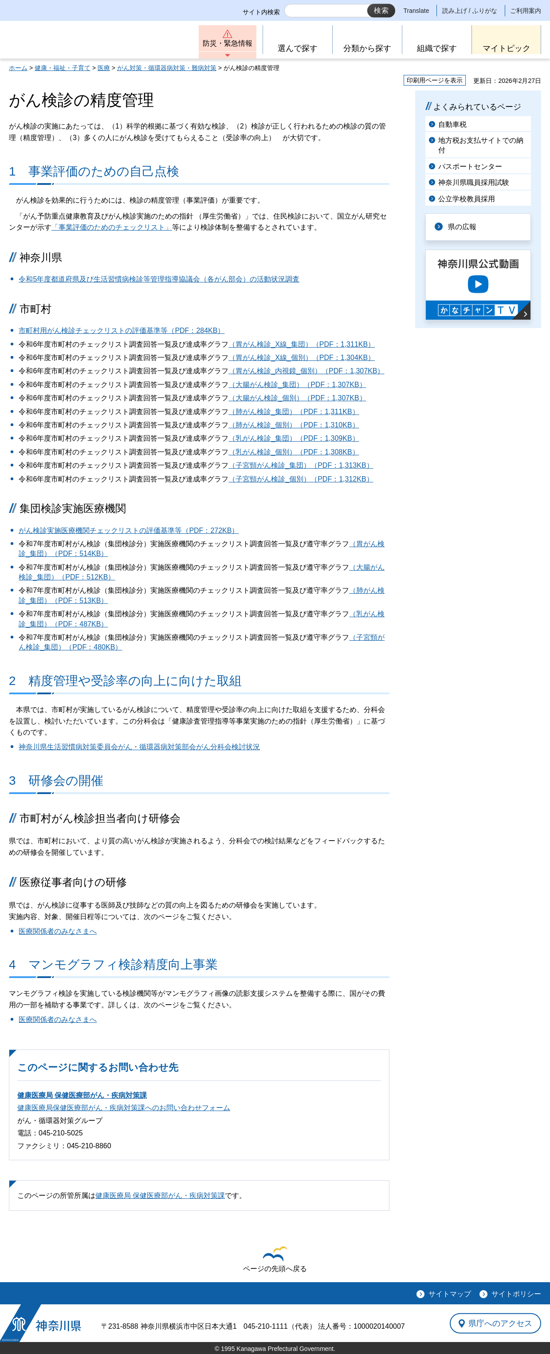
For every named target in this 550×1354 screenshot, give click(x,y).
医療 (104, 67)
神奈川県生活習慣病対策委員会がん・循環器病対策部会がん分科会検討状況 (139, 747)
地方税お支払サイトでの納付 (480, 145)
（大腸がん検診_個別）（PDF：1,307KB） (297, 398)
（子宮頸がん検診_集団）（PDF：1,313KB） (300, 465)
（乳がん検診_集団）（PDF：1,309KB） (293, 438)
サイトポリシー (516, 1294)
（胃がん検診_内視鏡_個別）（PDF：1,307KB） (306, 371)
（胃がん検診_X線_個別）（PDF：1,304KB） (301, 357)
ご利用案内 (525, 10)
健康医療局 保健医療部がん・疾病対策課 (82, 1095)
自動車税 (452, 124)
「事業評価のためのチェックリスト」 (111, 227)
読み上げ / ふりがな (469, 10)
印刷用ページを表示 (435, 80)
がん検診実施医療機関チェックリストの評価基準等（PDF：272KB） (129, 530)
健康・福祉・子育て (62, 67)
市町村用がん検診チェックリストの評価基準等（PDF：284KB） (121, 330)
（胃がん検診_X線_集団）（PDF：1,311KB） (301, 344)
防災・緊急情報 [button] (227, 43)
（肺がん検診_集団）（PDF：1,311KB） (293, 411)
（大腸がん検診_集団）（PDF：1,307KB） (297, 384)
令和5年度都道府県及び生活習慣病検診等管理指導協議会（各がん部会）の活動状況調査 (159, 279)
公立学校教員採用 (466, 199)
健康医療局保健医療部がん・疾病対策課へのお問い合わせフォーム (123, 1107)
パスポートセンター (470, 166)
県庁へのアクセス (500, 1323)
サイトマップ (449, 1294)
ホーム (18, 67)
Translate (416, 10)
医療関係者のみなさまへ (58, 931)
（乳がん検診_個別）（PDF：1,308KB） (293, 452)
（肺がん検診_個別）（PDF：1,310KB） (293, 425)
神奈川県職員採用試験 (473, 182)
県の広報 (462, 227)
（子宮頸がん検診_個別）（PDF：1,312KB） (300, 479)
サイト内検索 (261, 12)
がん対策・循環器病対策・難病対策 (166, 67)
